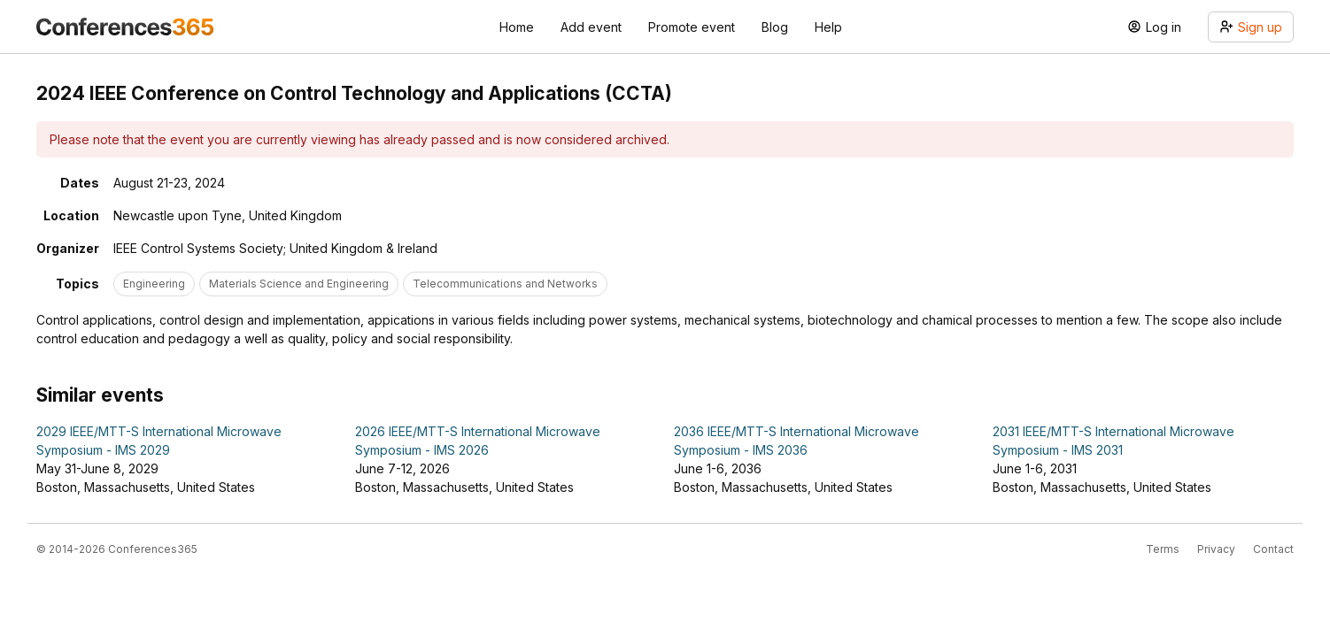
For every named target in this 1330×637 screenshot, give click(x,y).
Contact (1273, 549)
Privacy (1216, 549)
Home (516, 27)
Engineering (154, 283)
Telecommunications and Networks (505, 283)
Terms (1162, 549)
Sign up (1250, 27)
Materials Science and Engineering (299, 283)
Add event (591, 27)
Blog (775, 27)
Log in (1154, 27)
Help (828, 27)
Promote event (691, 27)
